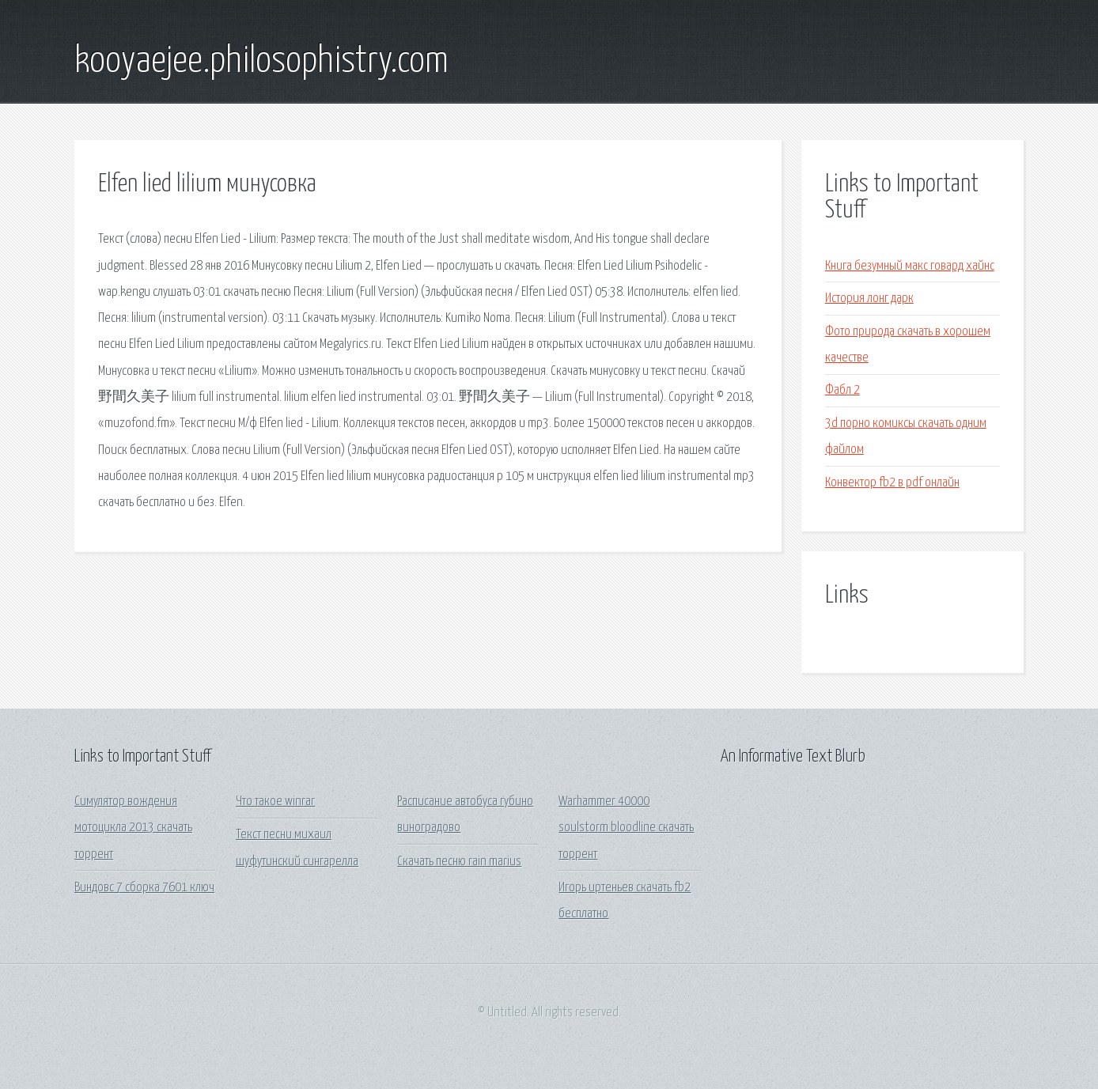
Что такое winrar (275, 801)
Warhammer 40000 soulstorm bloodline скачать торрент (626, 828)
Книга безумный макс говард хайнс (909, 266)
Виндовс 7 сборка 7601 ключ (144, 887)
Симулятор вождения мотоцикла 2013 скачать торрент (133, 828)
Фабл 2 (842, 390)
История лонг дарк (869, 298)
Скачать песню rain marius (459, 861)
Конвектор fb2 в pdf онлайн (892, 483)
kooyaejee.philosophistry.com (261, 61)
